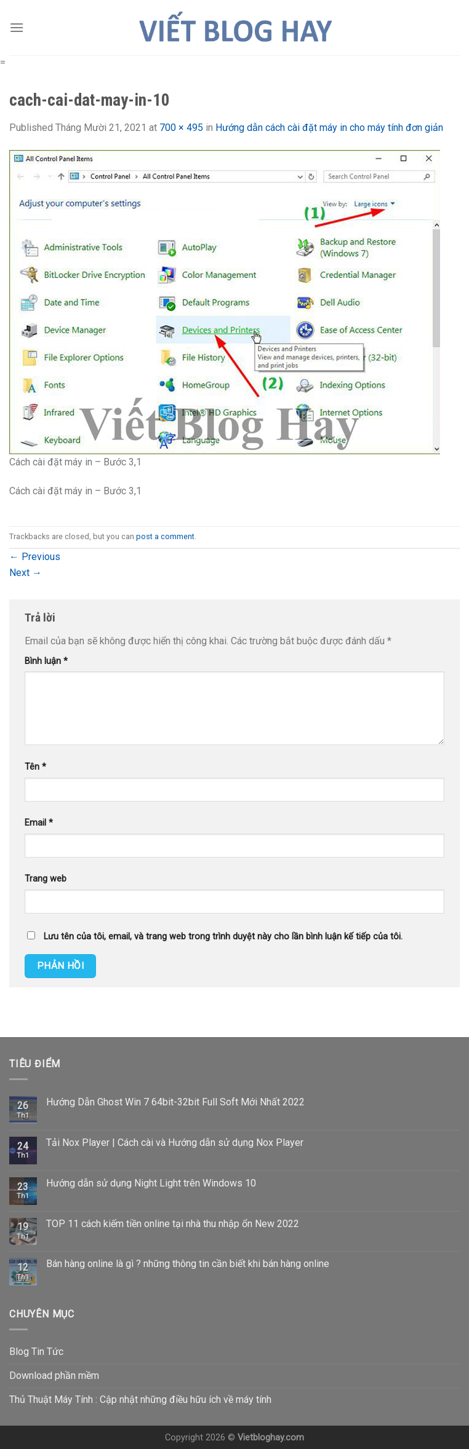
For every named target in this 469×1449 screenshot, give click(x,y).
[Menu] (16, 27)
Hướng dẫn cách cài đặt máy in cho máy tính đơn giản (329, 127)
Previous (34, 557)
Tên (35, 767)
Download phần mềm (54, 1375)
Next (25, 572)
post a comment (165, 536)
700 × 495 (181, 127)
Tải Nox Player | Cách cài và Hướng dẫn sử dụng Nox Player (174, 1142)
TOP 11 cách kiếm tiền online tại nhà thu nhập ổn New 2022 (172, 1224)
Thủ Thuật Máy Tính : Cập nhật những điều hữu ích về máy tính (140, 1399)
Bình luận (46, 661)
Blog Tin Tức (36, 1351)
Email (39, 823)
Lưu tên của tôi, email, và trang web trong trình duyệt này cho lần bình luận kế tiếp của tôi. (223, 936)
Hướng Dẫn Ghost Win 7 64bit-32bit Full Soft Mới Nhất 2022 (175, 1102)
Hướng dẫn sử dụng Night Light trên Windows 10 (151, 1183)
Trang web (45, 879)
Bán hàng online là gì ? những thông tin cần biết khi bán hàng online (187, 1263)
